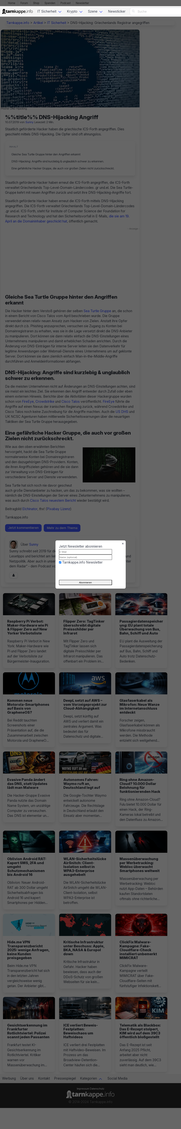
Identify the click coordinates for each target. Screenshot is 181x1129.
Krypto (72, 11)
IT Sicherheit (46, 11)
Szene (92, 11)
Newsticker (117, 11)
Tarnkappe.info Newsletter (82, 562)
